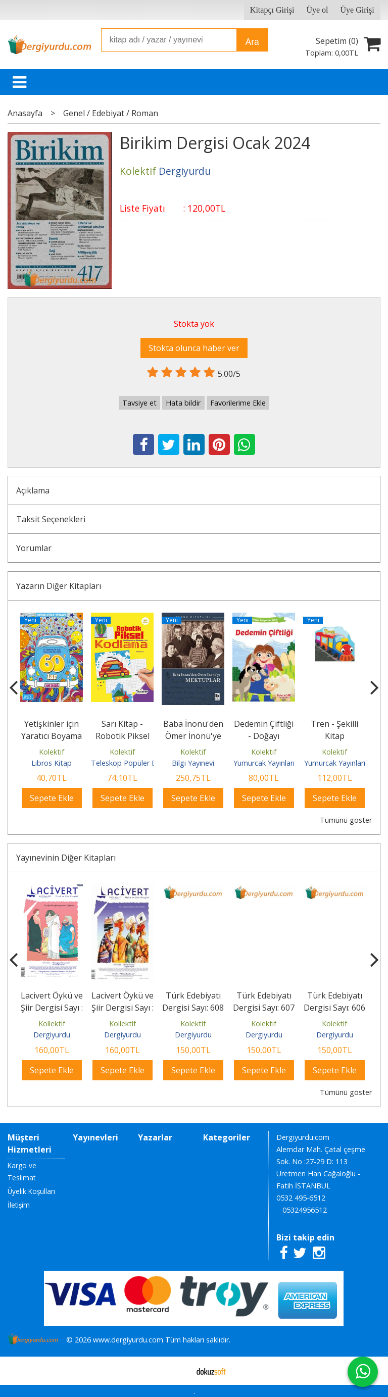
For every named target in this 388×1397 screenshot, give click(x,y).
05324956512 (304, 1210)
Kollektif (51, 1023)
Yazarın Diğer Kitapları (58, 585)
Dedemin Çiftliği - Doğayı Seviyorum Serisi (263, 736)
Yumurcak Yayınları (264, 763)
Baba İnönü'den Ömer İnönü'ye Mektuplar (193, 736)
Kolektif (51, 752)
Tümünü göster (346, 820)
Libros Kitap (51, 763)
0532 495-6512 (300, 1198)
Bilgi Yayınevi (193, 763)
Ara (252, 42)
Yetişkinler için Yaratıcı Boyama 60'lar (51, 736)
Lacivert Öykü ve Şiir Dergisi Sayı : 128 (52, 1007)
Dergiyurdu (51, 1034)
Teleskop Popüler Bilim (129, 763)
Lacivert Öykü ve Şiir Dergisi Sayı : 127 (122, 1007)
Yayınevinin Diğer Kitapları (66, 857)
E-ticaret (178, 1370)
